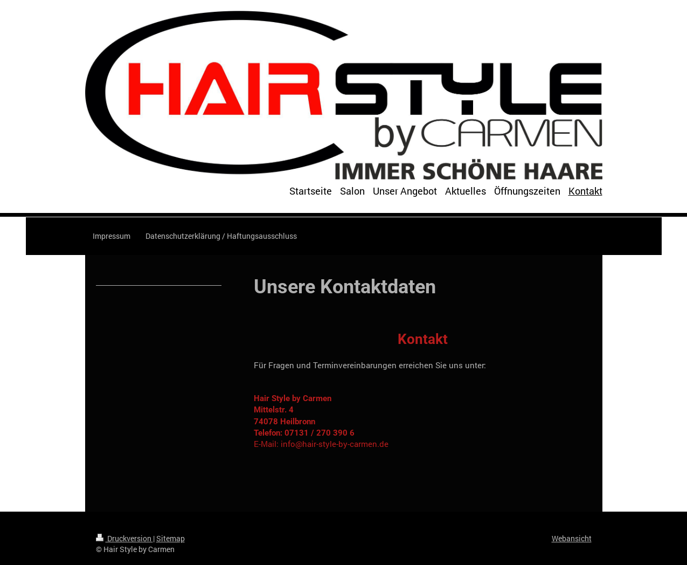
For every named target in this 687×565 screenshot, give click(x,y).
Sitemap (170, 538)
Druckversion (124, 538)
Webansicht (572, 538)
